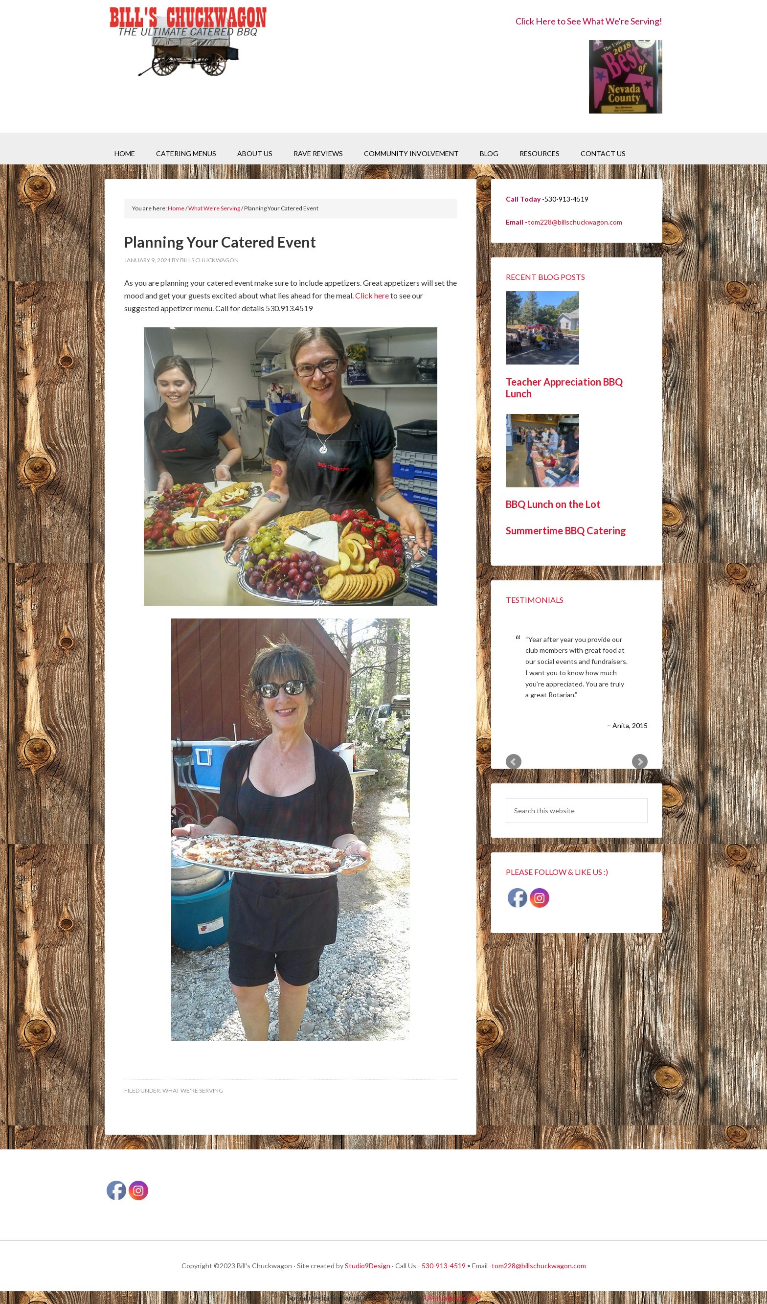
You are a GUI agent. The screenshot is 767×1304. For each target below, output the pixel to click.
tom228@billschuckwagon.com (575, 222)
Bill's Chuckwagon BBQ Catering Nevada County (188, 42)
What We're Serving (192, 1090)
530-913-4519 (444, 1265)
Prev (513, 762)
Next (640, 762)
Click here (372, 295)
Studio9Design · (369, 1265)
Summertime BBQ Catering (566, 530)
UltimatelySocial (452, 1297)
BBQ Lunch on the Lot (553, 504)
